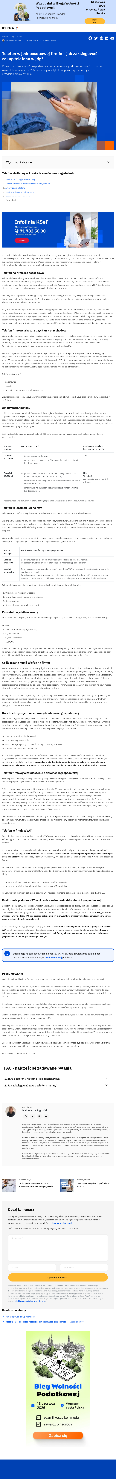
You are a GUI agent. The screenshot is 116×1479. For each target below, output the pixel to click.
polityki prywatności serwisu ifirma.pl (29, 1301)
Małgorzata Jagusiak (12, 40)
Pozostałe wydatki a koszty (17, 196)
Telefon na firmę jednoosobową (20, 179)
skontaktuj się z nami (61, 1223)
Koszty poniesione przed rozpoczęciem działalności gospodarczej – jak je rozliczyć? (44, 1321)
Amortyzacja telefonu (15, 188)
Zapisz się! (95, 21)
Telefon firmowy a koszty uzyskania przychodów (27, 183)
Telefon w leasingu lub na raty (19, 192)
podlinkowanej (53, 957)
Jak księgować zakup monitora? (20, 1316)
